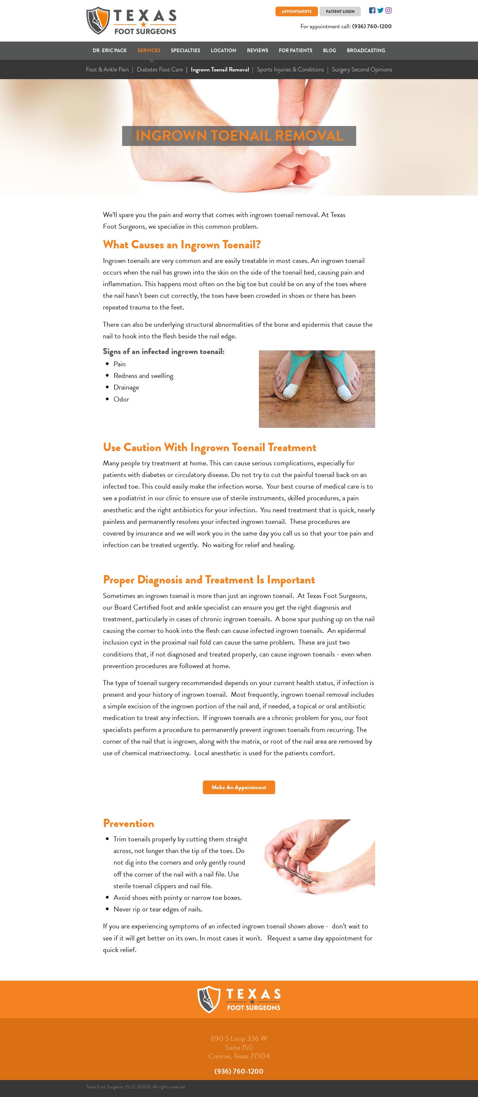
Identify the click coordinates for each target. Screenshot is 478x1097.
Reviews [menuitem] (257, 50)
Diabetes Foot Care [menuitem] (160, 69)
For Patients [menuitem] (295, 50)
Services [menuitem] (148, 50)
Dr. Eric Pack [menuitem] (110, 50)
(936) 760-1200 (372, 26)
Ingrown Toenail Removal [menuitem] (220, 69)
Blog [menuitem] (329, 50)
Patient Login (340, 12)
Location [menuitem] (223, 50)
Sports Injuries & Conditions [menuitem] (290, 69)
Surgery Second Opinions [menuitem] (362, 69)
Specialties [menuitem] (185, 50)
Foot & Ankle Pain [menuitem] (107, 69)
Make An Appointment (239, 787)
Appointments (297, 12)
